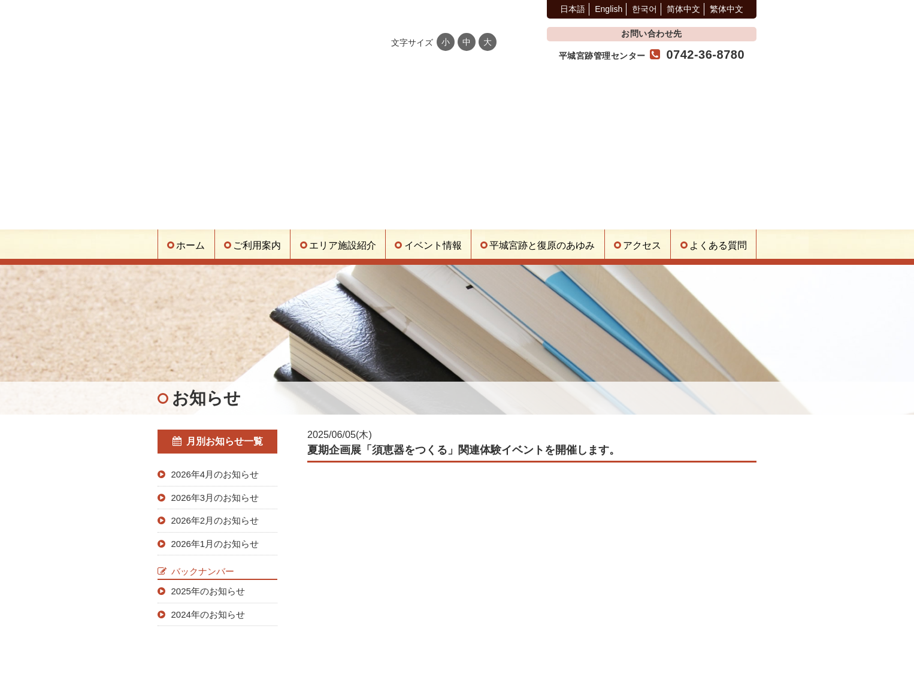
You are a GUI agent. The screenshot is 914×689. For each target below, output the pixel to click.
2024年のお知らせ (208, 614)
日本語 (572, 9)
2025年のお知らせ (208, 591)
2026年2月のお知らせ (215, 520)
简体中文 (683, 9)
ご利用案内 (257, 245)
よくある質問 (718, 245)
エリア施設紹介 (342, 245)
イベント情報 (433, 245)
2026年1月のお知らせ (215, 544)
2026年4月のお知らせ (215, 474)
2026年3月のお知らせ (215, 497)
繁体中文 (726, 9)
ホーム (190, 245)
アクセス (642, 245)
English (608, 9)
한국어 (644, 9)
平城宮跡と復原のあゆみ (542, 245)
